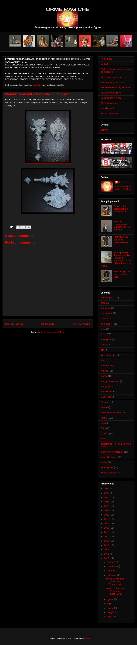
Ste (120, 182)
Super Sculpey (108, 457)
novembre (112, 566)
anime (104, 303)
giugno (110, 608)
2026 (107, 488)
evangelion (106, 339)
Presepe (105, 402)
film (102, 350)
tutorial (104, 462)
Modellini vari (107, 108)
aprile (110, 616)
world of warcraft (109, 472)
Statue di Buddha (109, 113)
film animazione (108, 355)
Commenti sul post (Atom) (52, 332)
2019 (107, 519)
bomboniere (106, 313)
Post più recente (14, 323)
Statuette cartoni (109, 103)
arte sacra (106, 308)
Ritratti (104, 417)
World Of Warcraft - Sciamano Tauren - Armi (115, 591)
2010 (107, 558)
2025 (107, 493)
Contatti (104, 64)
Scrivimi (104, 130)
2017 (107, 528)
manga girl (106, 386)
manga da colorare (110, 381)
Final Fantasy (107, 365)
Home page (47, 323)
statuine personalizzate (112, 452)
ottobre (110, 570)
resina (104, 407)
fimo (103, 360)
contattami (38, 85)
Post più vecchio (81, 323)
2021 (107, 510)
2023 (107, 501)
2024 (107, 497)
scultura (104, 433)
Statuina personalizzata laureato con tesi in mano (122, 225)
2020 (107, 514)
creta (103, 329)
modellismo (106, 391)
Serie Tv (105, 438)
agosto (110, 599)
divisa (103, 334)
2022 (107, 506)
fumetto (104, 370)
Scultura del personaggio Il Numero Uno (121, 209)
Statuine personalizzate (112, 82)
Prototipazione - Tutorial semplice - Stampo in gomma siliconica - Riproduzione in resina (116, 259)
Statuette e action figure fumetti (116, 87)
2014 (107, 541)
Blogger (87, 639)
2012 (107, 549)
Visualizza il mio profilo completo (123, 187)
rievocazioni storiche (111, 412)
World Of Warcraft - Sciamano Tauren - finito (115, 581)
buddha (104, 318)
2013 (107, 545)
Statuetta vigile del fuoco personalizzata (121, 240)
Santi (103, 423)
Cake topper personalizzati (114, 77)
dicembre (111, 562)
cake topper (106, 323)
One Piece (106, 397)
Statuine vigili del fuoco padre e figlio (122, 274)
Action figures (107, 297)
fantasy (104, 344)
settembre (112, 575)
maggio (111, 612)
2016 (107, 532)
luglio (110, 603)
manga (104, 376)
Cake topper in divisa (111, 98)
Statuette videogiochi (111, 92)
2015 (107, 536)
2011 (107, 554)
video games (107, 467)
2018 (107, 523)
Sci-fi (103, 428)
